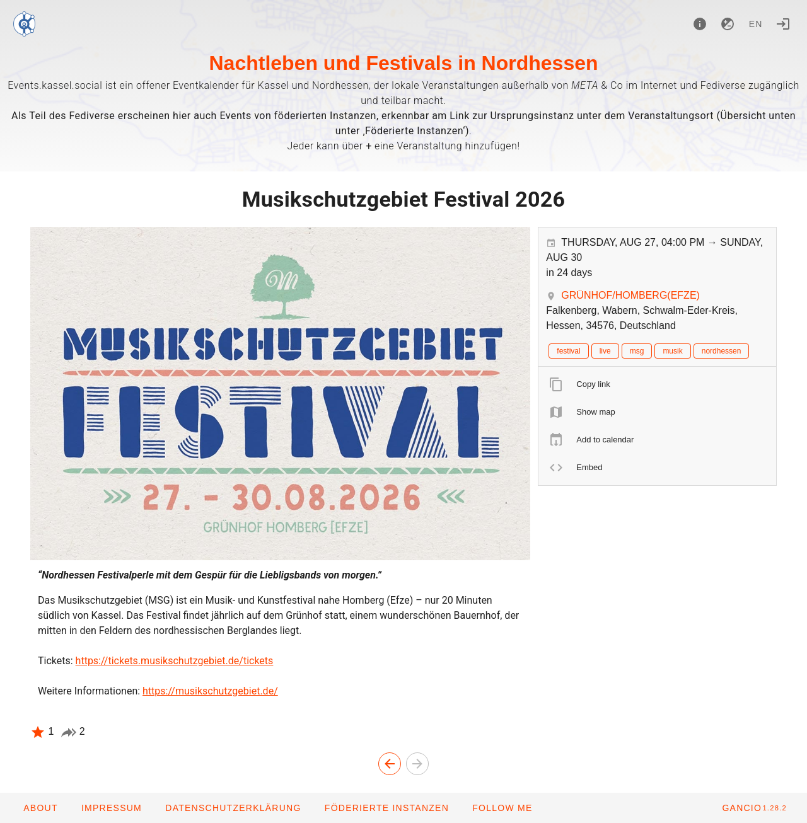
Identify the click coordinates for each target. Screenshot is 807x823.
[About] (700, 24)
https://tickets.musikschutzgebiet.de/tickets (175, 661)
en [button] (756, 24)
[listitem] (657, 384)
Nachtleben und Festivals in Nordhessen (403, 63)
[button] (386, 808)
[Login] (783, 24)
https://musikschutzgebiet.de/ (210, 691)
